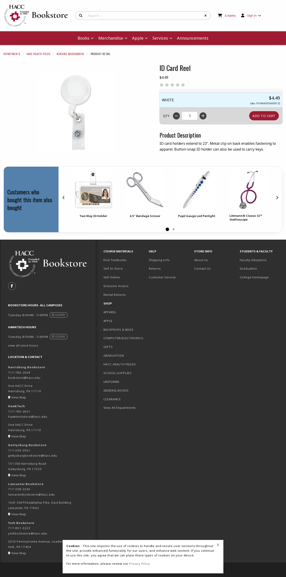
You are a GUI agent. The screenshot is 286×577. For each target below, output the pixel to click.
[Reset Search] (205, 15)
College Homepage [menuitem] (254, 277)
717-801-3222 (19, 528)
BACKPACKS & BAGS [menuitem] (118, 330)
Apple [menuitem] (137, 38)
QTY (166, 116)
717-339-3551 (19, 450)
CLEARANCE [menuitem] (112, 399)
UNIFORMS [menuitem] (111, 382)
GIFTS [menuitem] (108, 347)
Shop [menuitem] (107, 303)
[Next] (277, 197)
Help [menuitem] (152, 251)
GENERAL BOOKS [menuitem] (116, 390)
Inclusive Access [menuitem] (116, 286)
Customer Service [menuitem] (162, 277)
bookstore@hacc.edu (24, 378)
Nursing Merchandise (70, 54)
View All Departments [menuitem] (119, 408)
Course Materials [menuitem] (118, 251)
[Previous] (64, 197)
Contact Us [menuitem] (202, 268)
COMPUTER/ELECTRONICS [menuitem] (123, 338)
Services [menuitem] (160, 38)
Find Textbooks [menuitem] (115, 260)
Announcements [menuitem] (192, 38)
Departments (12, 54)
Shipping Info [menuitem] (159, 260)
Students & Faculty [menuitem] (256, 251)
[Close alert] (218, 545)
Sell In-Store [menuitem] (113, 268)
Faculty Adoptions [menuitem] (253, 260)
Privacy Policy (139, 564)
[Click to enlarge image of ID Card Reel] (76, 113)
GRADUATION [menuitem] (113, 355)
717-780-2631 (19, 411)
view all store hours (23, 345)
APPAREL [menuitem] (109, 312)
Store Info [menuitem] (203, 251)
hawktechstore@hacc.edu (27, 417)
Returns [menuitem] (155, 268)
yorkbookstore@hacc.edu (27, 533)
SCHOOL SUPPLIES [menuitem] (117, 373)
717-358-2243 (19, 489)
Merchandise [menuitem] (110, 38)
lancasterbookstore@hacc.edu (31, 494)
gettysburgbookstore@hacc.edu (32, 456)
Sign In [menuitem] (252, 15)
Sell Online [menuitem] (111, 277)
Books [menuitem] (83, 38)
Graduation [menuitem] (248, 268)
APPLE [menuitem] (108, 321)
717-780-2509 (19, 372)
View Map (18, 397)
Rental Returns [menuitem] (114, 295)
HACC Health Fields (38, 54)
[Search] (81, 15)
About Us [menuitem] (201, 260)
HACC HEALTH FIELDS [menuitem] (119, 364)
